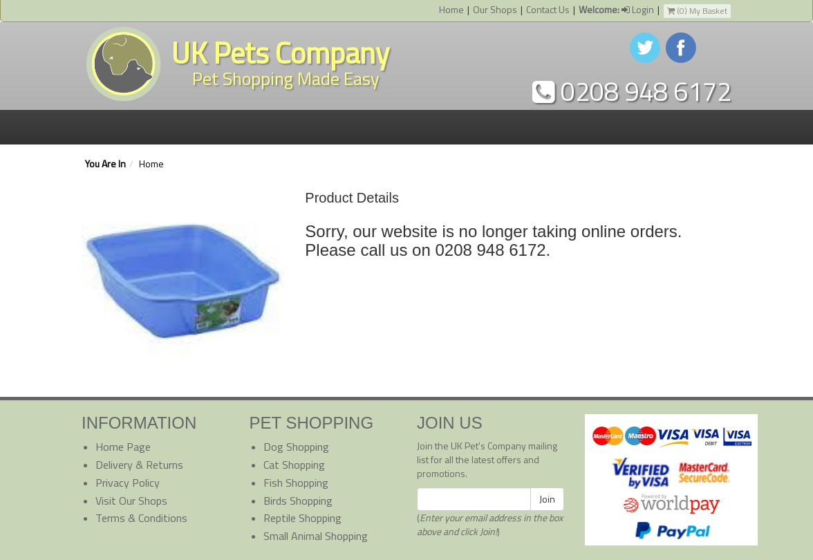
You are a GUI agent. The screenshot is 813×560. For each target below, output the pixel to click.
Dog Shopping (296, 446)
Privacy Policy (127, 482)
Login (616, 9)
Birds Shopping (298, 500)
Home (451, 9)
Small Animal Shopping (315, 536)
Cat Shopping (294, 464)
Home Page (123, 446)
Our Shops (495, 9)
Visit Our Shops (131, 500)
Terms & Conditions (141, 518)
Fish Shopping (295, 482)
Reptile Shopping (302, 518)
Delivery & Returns (139, 464)
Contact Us (548, 9)
